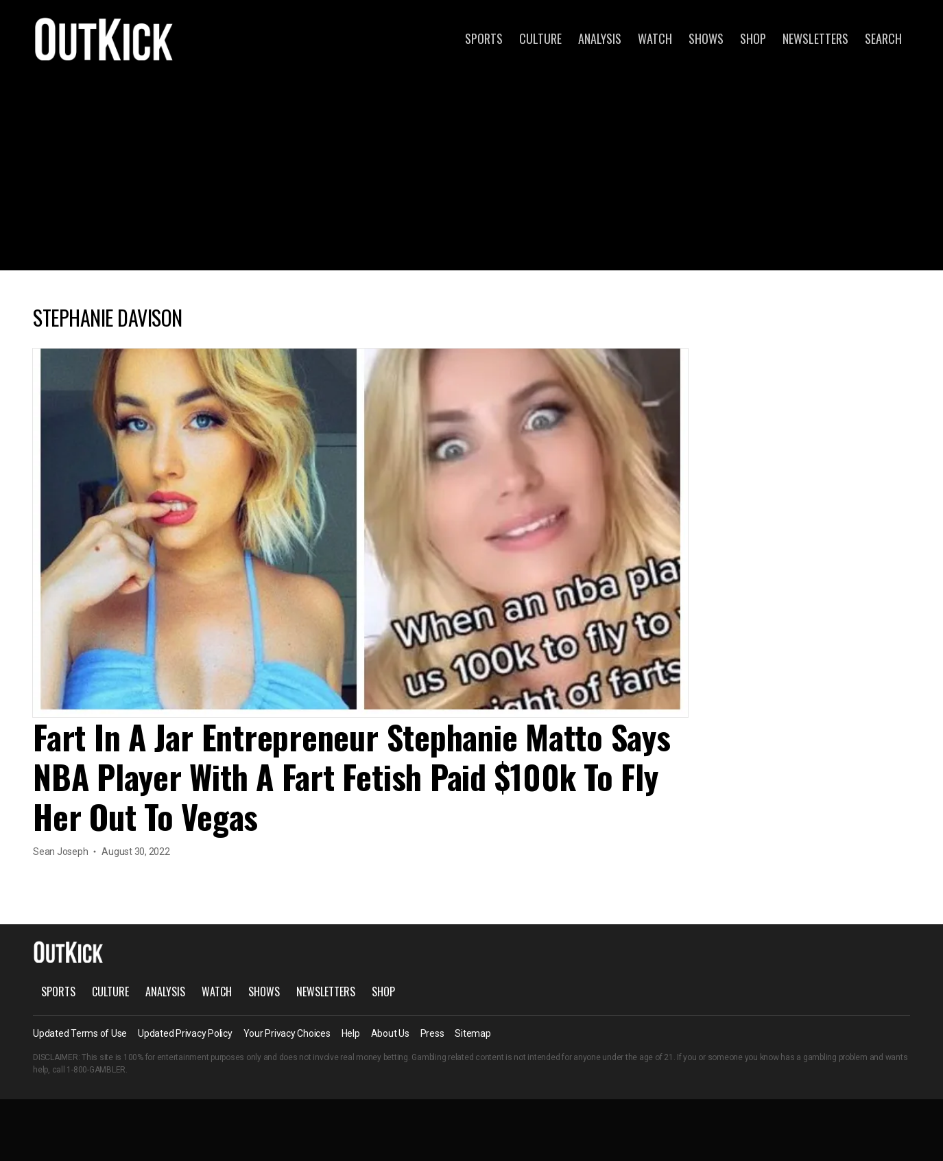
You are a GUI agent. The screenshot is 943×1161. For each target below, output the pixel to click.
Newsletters (815, 38)
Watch (655, 38)
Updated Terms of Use (80, 1033)
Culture (540, 38)
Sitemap (472, 1033)
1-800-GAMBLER (96, 1070)
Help (351, 1033)
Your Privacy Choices (287, 1033)
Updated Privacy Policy (185, 1033)
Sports (484, 38)
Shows (706, 38)
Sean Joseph (60, 851)
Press (432, 1033)
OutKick (104, 38)
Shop (753, 38)
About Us (390, 1033)
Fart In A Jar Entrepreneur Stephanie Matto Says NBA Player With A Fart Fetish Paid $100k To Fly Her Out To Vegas (352, 776)
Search (883, 38)
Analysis (599, 38)
